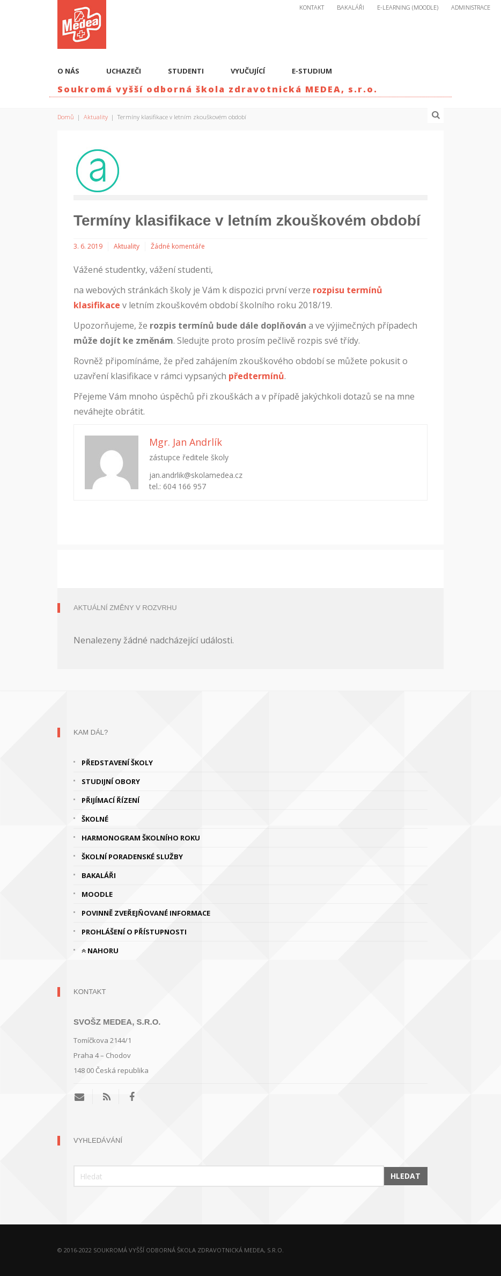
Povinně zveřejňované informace (146, 913)
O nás (68, 71)
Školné (95, 819)
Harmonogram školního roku (141, 838)
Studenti (186, 71)
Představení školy (117, 762)
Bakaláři (350, 7)
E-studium (312, 71)
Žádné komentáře (178, 246)
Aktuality (96, 117)
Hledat (406, 1176)
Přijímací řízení (110, 800)
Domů (65, 117)
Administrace (470, 7)
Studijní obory (111, 781)
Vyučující (248, 71)
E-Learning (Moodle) (407, 7)
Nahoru (100, 950)
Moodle (97, 894)
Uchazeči (123, 71)
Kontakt (311, 7)
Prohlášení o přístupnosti (134, 932)
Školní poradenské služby (132, 856)
